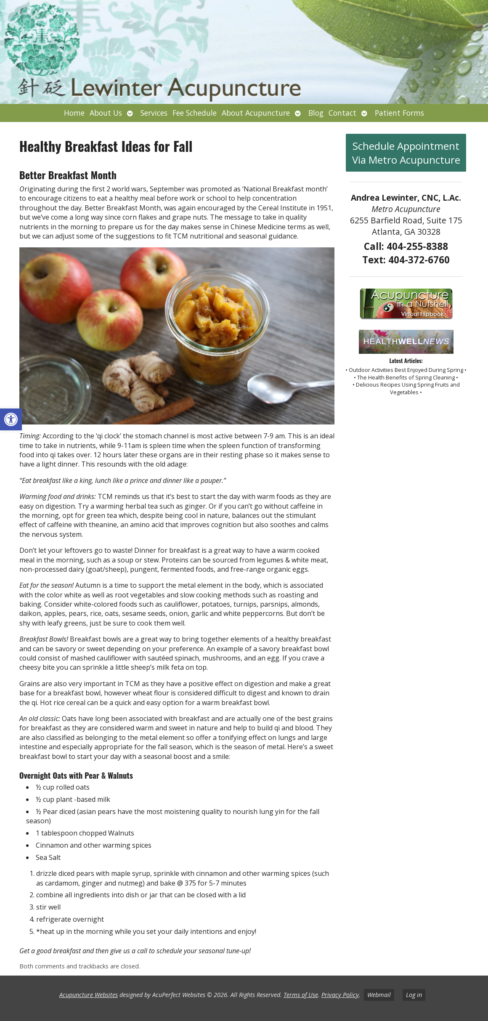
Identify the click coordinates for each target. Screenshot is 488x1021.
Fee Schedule (194, 113)
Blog (316, 113)
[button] (11, 419)
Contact (342, 113)
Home (74, 113)
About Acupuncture (256, 113)
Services (154, 113)
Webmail (379, 995)
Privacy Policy (340, 995)
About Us (106, 113)
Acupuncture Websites (88, 995)
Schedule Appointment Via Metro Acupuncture (406, 153)
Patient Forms (399, 113)
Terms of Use (301, 995)
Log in (414, 995)
